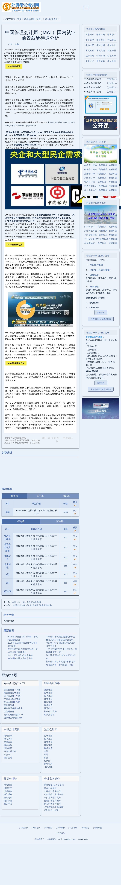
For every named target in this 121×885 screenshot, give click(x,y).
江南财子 (39, 839)
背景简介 (89, 34)
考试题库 (111, 61)
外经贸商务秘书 (91, 239)
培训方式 (89, 61)
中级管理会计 (90, 186)
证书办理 (111, 55)
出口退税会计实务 (52, 797)
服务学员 (8, 803)
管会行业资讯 (51, 19)
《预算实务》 (94, 275)
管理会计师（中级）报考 (97, 332)
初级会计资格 (52, 683)
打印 (10, 44)
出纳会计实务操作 (52, 791)
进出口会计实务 (51, 810)
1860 (65, 512)
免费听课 (103, 165)
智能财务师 (9, 711)
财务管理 (8, 757)
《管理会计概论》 (96, 265)
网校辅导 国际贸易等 (96, 202)
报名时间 (100, 34)
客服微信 (51, 839)
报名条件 (111, 34)
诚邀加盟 (97, 827)
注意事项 (100, 55)
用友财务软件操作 (52, 803)
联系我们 (60, 833)
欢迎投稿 (48, 827)
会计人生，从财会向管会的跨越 (26, 602)
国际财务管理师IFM (13, 717)
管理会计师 (89, 181)
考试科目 (111, 45)
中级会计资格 (11, 729)
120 (65, 537)
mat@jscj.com (69, 839)
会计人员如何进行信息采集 (20, 655)
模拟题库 (48, 705)
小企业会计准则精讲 (53, 794)
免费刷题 (113, 165)
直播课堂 (48, 689)
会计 (46, 751)
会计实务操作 (52, 778)
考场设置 (89, 45)
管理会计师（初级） (33, 19)
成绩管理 (111, 50)
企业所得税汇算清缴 (53, 806)
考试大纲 (100, 50)
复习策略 (100, 61)
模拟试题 (8, 800)
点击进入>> (112, 79)
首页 (19, 19)
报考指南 (48, 692)
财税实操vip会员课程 (54, 785)
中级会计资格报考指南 (96, 74)
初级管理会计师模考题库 (101, 319)
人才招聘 (73, 827)
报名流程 (89, 39)
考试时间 (100, 45)
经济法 (7, 754)
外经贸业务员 (90, 230)
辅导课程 (48, 702)
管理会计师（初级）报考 (97, 255)
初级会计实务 (50, 711)
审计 (46, 754)
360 (65, 583)
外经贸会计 (89, 177)
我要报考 (100, 312)
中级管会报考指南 (12, 699)
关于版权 (60, 827)
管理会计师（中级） (13, 695)
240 (65, 574)
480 (65, 591)
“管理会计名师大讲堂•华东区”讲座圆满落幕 (32, 605)
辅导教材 (48, 708)
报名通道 (100, 39)
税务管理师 (9, 705)
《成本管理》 (94, 286)
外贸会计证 (10, 778)
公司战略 (48, 767)
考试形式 (111, 39)
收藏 (17, 44)
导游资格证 (89, 243)
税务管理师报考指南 (13, 708)
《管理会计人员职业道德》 (100, 270)
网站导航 (36, 827)
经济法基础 (49, 714)
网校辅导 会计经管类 (96, 141)
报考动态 (48, 695)
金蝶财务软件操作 (52, 800)
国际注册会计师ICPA (13, 714)
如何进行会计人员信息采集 (20, 658)
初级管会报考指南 (12, 692)
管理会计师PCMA (12, 702)
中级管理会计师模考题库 (101, 389)
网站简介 (23, 827)
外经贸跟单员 (90, 234)
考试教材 (89, 50)
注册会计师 (50, 729)
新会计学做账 (50, 788)
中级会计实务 (10, 751)
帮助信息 (85, 827)
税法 (46, 757)
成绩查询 (48, 699)
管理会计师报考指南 (95, 29)
